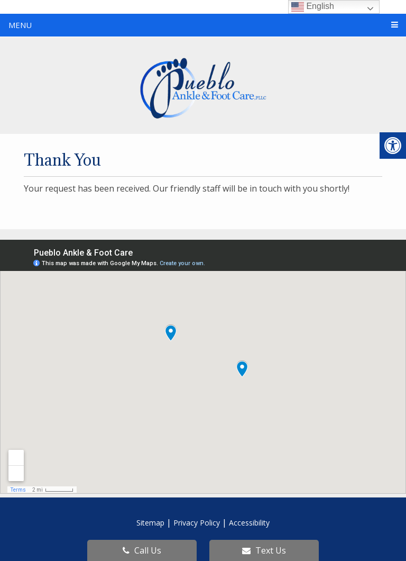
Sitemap (150, 523)
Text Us (264, 550)
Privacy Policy (196, 523)
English (312, 7)
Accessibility (249, 523)
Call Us (142, 550)
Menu (20, 25)
